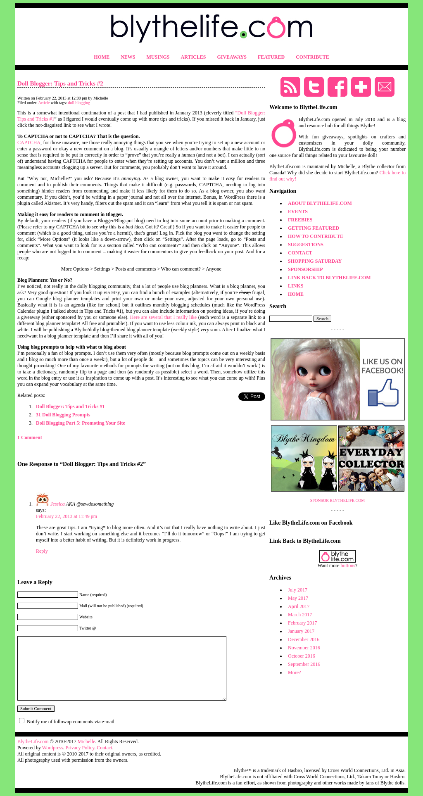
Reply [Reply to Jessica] (42, 551)
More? (294, 672)
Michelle (86, 741)
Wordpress (52, 748)
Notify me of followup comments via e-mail (70, 722)
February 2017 (302, 623)
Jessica (57, 504)
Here (135, 317)
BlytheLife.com (33, 741)
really (182, 317)
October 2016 (301, 656)
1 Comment (29, 437)
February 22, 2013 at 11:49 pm (66, 516)
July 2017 (297, 590)
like (193, 317)
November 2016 (304, 648)
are (144, 317)
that (168, 317)
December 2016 (303, 639)
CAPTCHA (28, 142)
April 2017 (298, 606)
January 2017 (301, 631)
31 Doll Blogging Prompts (63, 415)
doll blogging (79, 102)
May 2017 (298, 598)
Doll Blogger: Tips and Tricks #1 (70, 406)
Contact (104, 748)
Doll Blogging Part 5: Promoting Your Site (80, 423)
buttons (348, 565)
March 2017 (300, 615)
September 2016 (304, 664)
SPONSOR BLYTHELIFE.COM (337, 500)
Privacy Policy (80, 748)
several (156, 317)
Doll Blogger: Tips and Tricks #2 (60, 83)
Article (44, 102)
